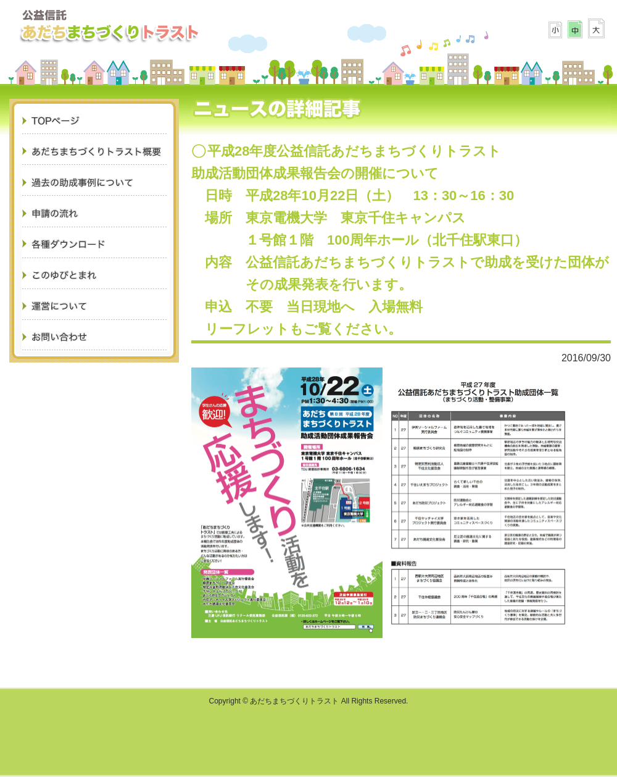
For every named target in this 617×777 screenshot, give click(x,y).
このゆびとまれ (96, 274)
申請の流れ (96, 213)
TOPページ (96, 120)
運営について (96, 305)
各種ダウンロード (96, 244)
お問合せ (96, 336)
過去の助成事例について (96, 182)
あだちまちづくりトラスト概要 (96, 151)
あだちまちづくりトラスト (110, 24)
